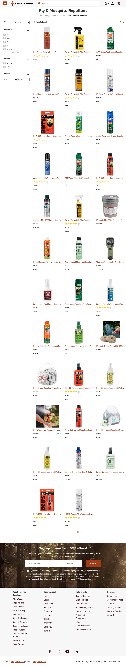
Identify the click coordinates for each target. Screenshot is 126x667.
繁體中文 (48, 626)
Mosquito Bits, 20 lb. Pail (109, 220)
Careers (110, 603)
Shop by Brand (19, 630)
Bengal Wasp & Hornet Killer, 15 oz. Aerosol (85, 136)
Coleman (36, 227)
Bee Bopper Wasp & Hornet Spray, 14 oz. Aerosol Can (57, 52)
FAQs (78, 622)
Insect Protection (58, 16)
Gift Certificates (83, 625)
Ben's (35, 147)
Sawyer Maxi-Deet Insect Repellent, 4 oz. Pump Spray (57, 304)
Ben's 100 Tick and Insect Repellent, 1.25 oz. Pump (56, 514)
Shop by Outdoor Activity (20, 635)
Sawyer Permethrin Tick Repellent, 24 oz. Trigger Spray (89, 52)
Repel (35, 101)
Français (48, 607)
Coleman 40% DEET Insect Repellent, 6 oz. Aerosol (56, 220)
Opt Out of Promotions (81, 616)
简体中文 (48, 623)
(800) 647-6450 (39, 661)
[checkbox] (4, 34)
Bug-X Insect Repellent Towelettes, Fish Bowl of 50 (56, 388)
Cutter (98, 143)
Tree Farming (44, 16)
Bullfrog (35, 353)
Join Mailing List (83, 611)
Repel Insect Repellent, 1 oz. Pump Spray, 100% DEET (88, 304)
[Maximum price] (23, 79)
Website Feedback (115, 611)
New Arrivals (18, 640)
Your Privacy (81, 603)
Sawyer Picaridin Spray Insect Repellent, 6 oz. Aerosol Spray (60, 178)
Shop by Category (20, 622)
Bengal (67, 143)
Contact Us (112, 596)
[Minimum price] (9, 79)
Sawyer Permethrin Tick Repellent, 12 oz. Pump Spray (89, 220)
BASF (98, 101)
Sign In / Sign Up (83, 596)
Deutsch (48, 611)
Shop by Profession (21, 626)
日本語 (47, 619)
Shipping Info (18, 603)
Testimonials (18, 606)
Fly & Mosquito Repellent (77, 16)
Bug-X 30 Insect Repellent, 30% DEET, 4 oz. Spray (55, 472)
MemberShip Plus (83, 629)
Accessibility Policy (84, 607)
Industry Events (114, 607)
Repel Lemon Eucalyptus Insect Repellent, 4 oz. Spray (89, 346)
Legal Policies (82, 600)
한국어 (47, 630)
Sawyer (67, 63)
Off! (97, 59)
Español (47, 600)
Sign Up (94, 563)
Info (45, 596)
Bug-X (35, 395)
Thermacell (99, 269)
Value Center (18, 644)
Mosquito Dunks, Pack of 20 (110, 346)
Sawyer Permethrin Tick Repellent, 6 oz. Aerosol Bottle (89, 94)
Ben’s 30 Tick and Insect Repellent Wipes (52, 136)
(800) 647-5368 (17, 661)
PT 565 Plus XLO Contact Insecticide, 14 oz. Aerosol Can (90, 514)
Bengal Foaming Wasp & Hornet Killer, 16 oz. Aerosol (57, 262)
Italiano (47, 615)
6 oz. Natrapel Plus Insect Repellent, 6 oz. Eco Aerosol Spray (91, 262)
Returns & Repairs (21, 610)
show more (16, 52)
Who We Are (18, 599)
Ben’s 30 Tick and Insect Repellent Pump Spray (86, 388)
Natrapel (67, 269)
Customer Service (115, 600)
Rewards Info (18, 614)
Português (48, 603)
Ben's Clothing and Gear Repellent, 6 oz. (84, 430)
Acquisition (112, 615)
